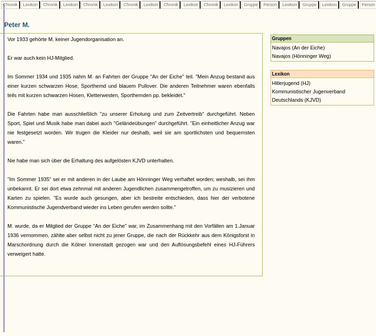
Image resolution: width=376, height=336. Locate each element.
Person (270, 4)
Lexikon (30, 4)
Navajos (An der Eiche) (298, 47)
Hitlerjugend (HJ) (291, 83)
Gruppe (251, 4)
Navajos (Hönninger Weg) (301, 56)
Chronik (10, 4)
